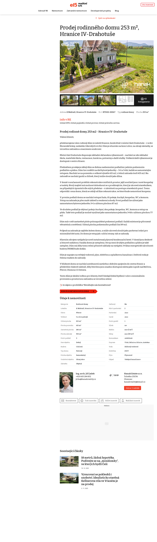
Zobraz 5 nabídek (134, 398)
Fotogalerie (144, 97)
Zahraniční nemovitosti (77, 11)
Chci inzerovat (147, 5)
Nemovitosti (57, 11)
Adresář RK (43, 11)
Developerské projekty (101, 11)
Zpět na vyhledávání (110, 20)
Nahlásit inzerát (141, 409)
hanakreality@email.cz (136, 392)
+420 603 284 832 (89, 386)
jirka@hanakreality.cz (91, 389)
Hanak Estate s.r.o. (135, 383)
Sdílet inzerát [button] (119, 409)
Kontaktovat (77, 409)
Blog (117, 11)
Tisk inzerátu (98, 409)
